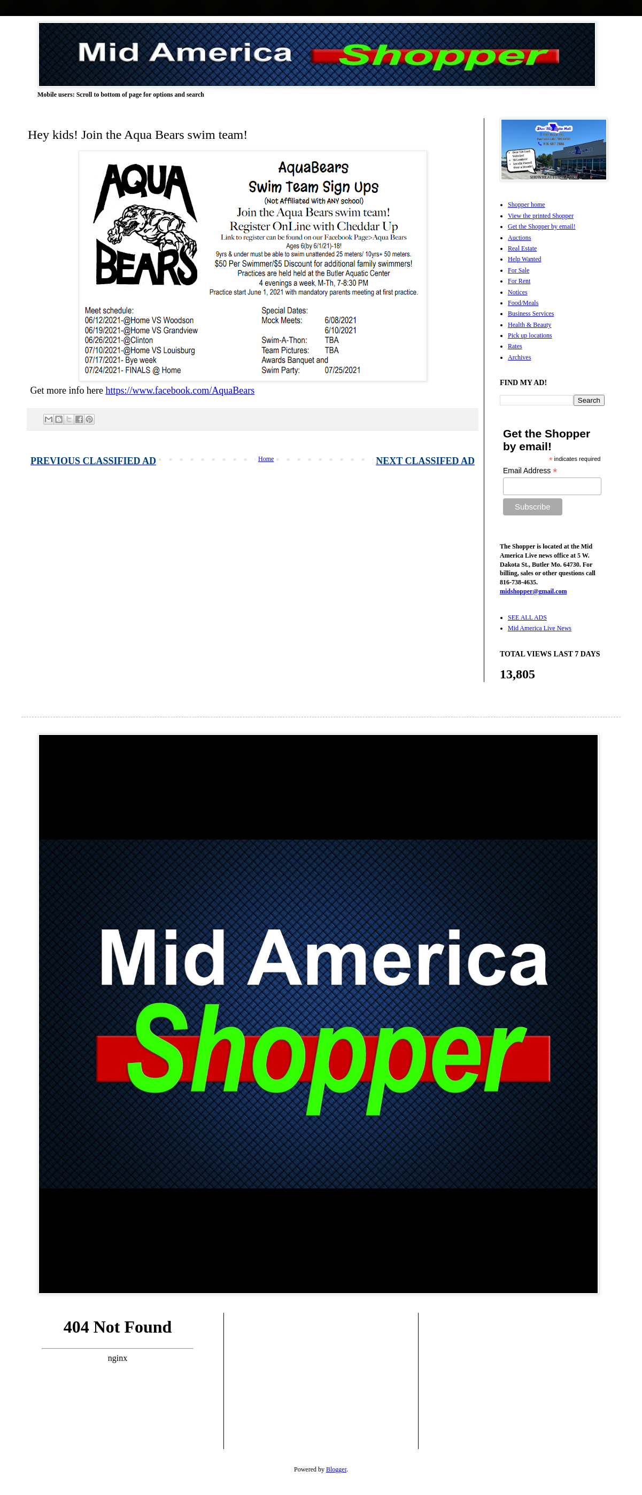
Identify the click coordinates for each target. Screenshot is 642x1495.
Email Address (530, 471)
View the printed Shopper (541, 216)
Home (266, 459)
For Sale (518, 270)
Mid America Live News (539, 628)
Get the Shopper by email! (542, 226)
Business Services (531, 313)
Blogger (336, 1469)
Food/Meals (523, 303)
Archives (519, 357)
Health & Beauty (529, 324)
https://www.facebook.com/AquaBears (179, 390)
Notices (518, 292)
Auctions (519, 237)
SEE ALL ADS (527, 617)
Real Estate (522, 248)
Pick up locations (530, 335)
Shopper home (526, 204)
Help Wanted (524, 259)
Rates (515, 346)
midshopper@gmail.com (533, 591)
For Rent (519, 281)
